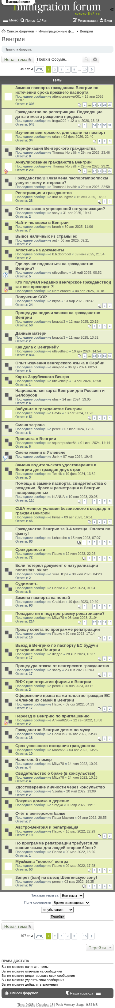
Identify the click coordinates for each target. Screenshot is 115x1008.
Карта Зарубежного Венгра (42, 376)
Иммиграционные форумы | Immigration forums (56, 31)
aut (54, 240)
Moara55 (58, 750)
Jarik (55, 456)
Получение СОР (31, 297)
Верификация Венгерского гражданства (55, 148)
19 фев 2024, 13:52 (80, 474)
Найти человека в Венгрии (42, 222)
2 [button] (55, 69)
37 (109, 125)
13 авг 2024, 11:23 (79, 413)
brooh (56, 226)
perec (56, 429)
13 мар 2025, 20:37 (79, 301)
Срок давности (30, 549)
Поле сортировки (57, 902)
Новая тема (15, 59)
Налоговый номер (33, 759)
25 (99, 104)
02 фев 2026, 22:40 (78, 136)
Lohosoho (59, 538)
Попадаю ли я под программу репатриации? (60, 613)
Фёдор (57, 654)
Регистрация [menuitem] (88, 20)
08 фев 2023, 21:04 (83, 617)
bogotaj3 (58, 321)
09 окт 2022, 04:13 (80, 704)
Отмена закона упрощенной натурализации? (60, 208)
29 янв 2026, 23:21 (95, 166)
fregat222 (59, 120)
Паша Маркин (63, 817)
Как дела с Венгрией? (37, 347)
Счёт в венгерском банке (40, 813)
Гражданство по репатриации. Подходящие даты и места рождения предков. (58, 114)
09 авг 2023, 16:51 (78, 517)
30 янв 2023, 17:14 (80, 633)
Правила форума (18, 49)
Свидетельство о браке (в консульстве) (55, 773)
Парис (57, 553)
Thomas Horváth (64, 152)
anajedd (58, 367)
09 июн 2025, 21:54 (90, 254)
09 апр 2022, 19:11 (81, 805)
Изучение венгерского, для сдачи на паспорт (60, 132)
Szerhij (57, 791)
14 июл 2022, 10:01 (83, 763)
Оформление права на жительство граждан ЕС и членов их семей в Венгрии (62, 697)
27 (109, 104)
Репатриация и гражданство (43, 192)
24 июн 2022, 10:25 (83, 777)
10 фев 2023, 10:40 (83, 602)
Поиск (86, 59)
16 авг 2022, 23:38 (82, 734)
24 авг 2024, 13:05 (76, 399)
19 (104, 170)
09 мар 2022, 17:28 (80, 865)
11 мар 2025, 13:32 (83, 337)
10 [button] (84, 69)
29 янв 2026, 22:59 (95, 187)
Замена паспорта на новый (42, 597)
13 (99, 622)
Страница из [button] (39, 69)
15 (109, 622)
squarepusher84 (64, 443)
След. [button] (91, 69)
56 (109, 355)
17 (94, 170)
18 (99, 170)
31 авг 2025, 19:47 (77, 213)
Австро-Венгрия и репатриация (47, 827)
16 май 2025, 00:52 (87, 272)
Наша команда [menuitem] (81, 993)
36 (104, 125)
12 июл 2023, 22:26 (80, 553)
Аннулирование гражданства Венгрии (53, 162)
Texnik (57, 474)
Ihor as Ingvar (62, 197)
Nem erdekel (61, 291)
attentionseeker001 (66, 96)
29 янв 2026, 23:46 (95, 152)
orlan (55, 136)
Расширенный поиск (95, 59)
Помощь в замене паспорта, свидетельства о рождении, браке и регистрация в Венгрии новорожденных (60, 488)
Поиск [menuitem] (30, 20)
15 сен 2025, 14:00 (91, 197)
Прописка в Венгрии (35, 438)
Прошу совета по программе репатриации (57, 629)
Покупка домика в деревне (42, 801)
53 (94, 355)
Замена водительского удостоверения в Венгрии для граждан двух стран (55, 467)
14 (104, 622)
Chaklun (58, 602)
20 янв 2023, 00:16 (78, 686)
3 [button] (61, 69)
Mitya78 (58, 617)
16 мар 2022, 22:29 (80, 831)
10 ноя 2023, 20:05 (83, 496)
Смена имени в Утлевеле (40, 452)
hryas (56, 301)
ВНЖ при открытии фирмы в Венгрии (53, 681)
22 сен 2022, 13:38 (87, 720)
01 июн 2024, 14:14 (95, 443)
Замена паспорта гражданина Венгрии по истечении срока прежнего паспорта (56, 90)
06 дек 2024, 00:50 (82, 367)
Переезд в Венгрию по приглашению (52, 716)
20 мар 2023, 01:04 (80, 588)
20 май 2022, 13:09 (81, 791)
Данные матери (31, 333)
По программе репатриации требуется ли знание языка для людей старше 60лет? (56, 845)
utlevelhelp (60, 272)
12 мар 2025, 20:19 (83, 321)
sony (55, 213)
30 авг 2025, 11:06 (79, 226)
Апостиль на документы (39, 250)
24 (94, 104)
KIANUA (58, 496)
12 (94, 622)
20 (109, 170)
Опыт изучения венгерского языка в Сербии (60, 363)
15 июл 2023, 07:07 (86, 538)
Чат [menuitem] (45, 20)
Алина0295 (61, 720)
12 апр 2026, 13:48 (84, 120)
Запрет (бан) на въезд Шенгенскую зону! (56, 877)
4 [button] (68, 69)
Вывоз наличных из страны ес (46, 236)
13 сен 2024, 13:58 (86, 381)
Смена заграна (29, 425)
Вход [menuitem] (108, 20)
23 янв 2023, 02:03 (79, 670)
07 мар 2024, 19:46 (78, 456)
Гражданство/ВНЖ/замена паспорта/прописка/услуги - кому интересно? (61, 180)
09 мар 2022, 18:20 (80, 852)
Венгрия (86, 31)
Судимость (26, 583)
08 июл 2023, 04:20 (87, 574)
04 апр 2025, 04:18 (89, 291)
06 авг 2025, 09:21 (75, 240)
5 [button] (74, 69)
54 (99, 355)
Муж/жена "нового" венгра (41, 861)
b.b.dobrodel (61, 254)
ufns (55, 399)
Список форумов (20, 31)
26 (104, 104)
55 (104, 355)
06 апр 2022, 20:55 (92, 817)
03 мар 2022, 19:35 (79, 881)
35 (99, 125)
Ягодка (57, 805)
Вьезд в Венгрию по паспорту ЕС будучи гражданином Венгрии (56, 647)
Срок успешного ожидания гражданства (55, 745)
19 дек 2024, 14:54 (86, 351)
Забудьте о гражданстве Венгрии (48, 409)
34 (94, 125)
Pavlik (56, 413)
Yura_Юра (60, 574)
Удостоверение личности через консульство (60, 787)
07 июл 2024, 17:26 (79, 429)
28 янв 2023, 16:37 (80, 654)
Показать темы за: (57, 895)
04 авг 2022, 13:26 (83, 750)
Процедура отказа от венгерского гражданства (62, 666)
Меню (13, 20)
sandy (56, 670)
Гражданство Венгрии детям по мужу (52, 730)
